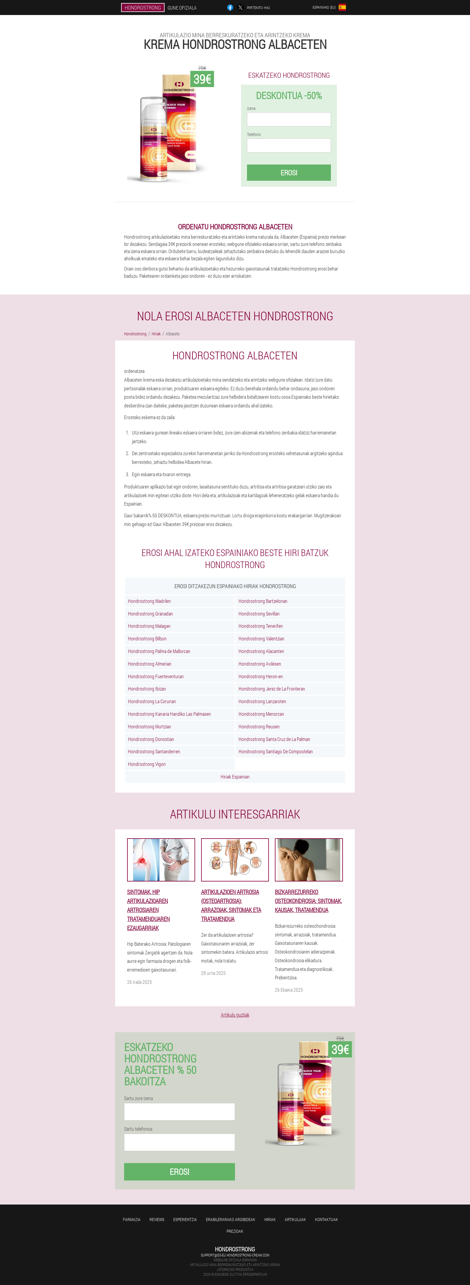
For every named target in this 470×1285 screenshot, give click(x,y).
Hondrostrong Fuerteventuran (156, 676)
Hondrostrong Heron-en (261, 676)
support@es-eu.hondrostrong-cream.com (235, 1255)
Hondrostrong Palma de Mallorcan (159, 651)
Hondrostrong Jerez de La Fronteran (272, 688)
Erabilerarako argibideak (230, 1219)
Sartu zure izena (138, 1098)
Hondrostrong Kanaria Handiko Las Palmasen (169, 714)
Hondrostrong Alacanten (261, 651)
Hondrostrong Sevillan (259, 613)
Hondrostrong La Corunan (152, 701)
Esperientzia (185, 1219)
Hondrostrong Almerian (149, 664)
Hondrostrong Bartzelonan (263, 601)
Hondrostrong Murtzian (149, 726)
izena (251, 108)
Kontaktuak (326, 1219)
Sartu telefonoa (138, 1128)
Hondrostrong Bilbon (147, 638)
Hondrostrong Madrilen (149, 601)
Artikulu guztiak (235, 1014)
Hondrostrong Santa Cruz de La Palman (274, 739)
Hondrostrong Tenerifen (261, 626)
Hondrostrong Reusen (259, 726)
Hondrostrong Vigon (147, 764)
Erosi (289, 172)
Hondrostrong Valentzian (261, 638)
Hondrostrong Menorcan (261, 714)
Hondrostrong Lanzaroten (262, 701)
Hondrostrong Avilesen (260, 664)
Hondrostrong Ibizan (147, 688)
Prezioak (235, 1231)
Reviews (157, 1219)
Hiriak (270, 1219)
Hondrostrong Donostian (151, 739)
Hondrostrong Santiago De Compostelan (276, 751)
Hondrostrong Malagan (149, 626)
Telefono (254, 134)
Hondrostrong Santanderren (154, 751)
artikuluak (295, 1219)
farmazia (132, 1219)
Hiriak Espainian (235, 776)
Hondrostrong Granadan (150, 613)
